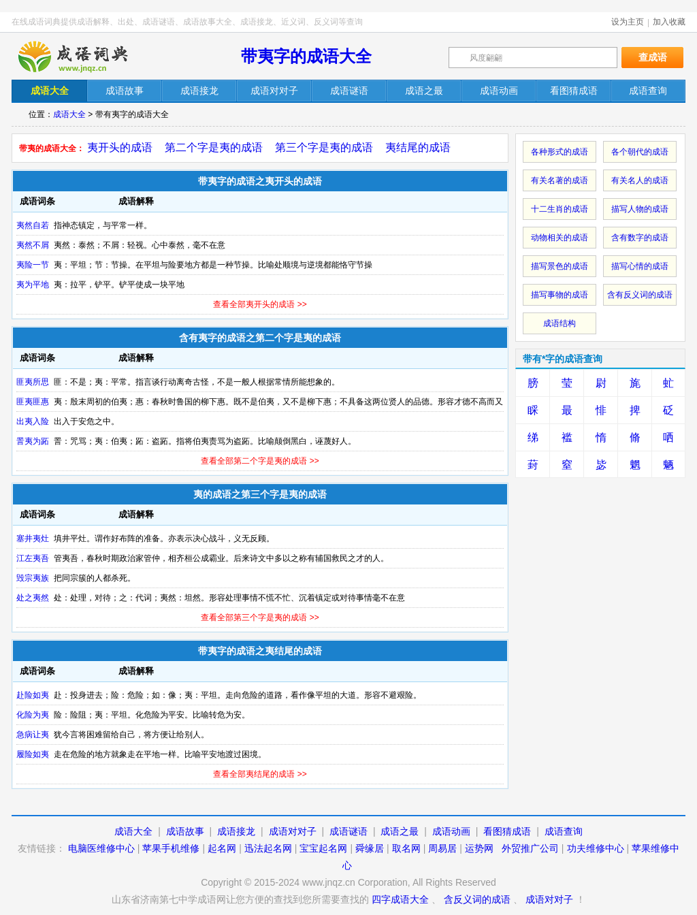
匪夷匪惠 (32, 401)
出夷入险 (32, 421)
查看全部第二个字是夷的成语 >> (260, 461)
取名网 (406, 848)
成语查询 (564, 831)
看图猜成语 (507, 831)
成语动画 (451, 831)
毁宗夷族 (32, 578)
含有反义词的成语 (639, 295)
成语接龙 (236, 831)
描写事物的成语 (559, 295)
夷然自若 (32, 225)
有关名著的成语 (559, 180)
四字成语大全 (400, 899)
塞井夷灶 (32, 538)
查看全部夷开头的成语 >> (259, 304)
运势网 (479, 848)
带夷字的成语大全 (306, 56)
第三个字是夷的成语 (324, 147)
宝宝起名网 (323, 848)
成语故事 (185, 831)
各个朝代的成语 (639, 152)
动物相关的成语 (559, 237)
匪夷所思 (32, 382)
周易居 (442, 848)
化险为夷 (32, 715)
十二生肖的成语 (559, 209)
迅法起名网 (268, 848)
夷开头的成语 (119, 147)
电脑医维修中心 (101, 848)
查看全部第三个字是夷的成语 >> (260, 617)
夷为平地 (32, 284)
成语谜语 (348, 831)
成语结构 (559, 323)
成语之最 (399, 831)
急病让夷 (32, 734)
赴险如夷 (32, 695)
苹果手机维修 (170, 848)
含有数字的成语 (639, 237)
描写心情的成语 (639, 266)
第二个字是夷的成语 (214, 147)
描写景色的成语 (559, 266)
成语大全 (69, 114)
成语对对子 (293, 831)
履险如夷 (32, 754)
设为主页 (627, 22)
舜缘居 (369, 848)
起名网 (222, 848)
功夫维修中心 (595, 848)
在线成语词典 (84, 56)
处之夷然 (32, 598)
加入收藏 (669, 22)
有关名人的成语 (639, 180)
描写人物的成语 (639, 209)
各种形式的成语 (559, 152)
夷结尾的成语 (418, 147)
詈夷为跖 (32, 441)
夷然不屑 (32, 245)
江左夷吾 (32, 558)
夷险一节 (32, 265)
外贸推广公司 (530, 848)
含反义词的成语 (477, 899)
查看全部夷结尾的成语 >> (259, 774)
